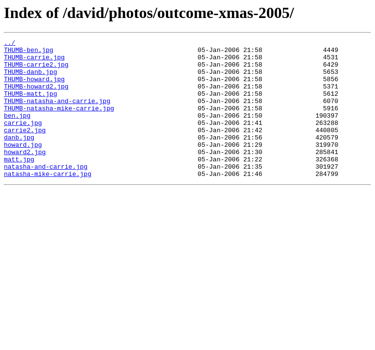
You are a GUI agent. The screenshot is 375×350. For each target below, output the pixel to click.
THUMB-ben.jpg (28, 52)
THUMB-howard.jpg (34, 87)
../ (9, 43)
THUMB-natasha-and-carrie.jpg (57, 113)
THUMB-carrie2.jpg (36, 70)
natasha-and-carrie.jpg (46, 192)
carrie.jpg (23, 140)
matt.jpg (19, 183)
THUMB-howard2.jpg (36, 96)
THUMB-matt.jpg (30, 105)
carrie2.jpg (25, 148)
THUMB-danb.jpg (30, 78)
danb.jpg (19, 157)
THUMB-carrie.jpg (34, 61)
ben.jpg (17, 131)
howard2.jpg (25, 175)
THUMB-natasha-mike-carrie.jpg (59, 122)
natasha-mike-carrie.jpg (47, 201)
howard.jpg (23, 166)
